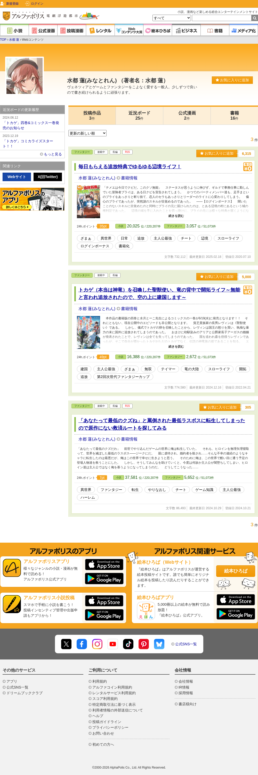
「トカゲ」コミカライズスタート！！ (32, 140)
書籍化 (124, 246)
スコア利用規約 (105, 699)
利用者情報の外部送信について (117, 710)
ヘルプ (97, 716)
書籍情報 (129, 178)
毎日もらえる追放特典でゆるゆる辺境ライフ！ (129, 166)
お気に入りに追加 (232, 80)
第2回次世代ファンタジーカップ (123, 377)
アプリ (11, 681)
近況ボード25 (139, 116)
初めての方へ (103, 744)
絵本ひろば (235, 571)
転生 (135, 490)
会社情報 (186, 681)
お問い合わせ (103, 733)
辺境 (204, 238)
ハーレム (87, 497)
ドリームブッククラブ (24, 693)
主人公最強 (163, 238)
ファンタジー (82, 152)
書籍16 (234, 116)
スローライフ (228, 238)
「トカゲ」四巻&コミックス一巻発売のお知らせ (32, 122)
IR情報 (184, 687)
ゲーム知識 (204, 490)
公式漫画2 (187, 116)
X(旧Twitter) (48, 177)
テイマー (168, 369)
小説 (120, 226)
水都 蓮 (14, 39)
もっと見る (53, 154)
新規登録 (12, 3)
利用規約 (99, 681)
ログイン (37, 3)
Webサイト (16, 177)
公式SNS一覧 (186, 644)
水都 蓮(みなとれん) (97, 178)
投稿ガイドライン (106, 722)
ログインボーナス (94, 246)
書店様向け (188, 704)
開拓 (242, 369)
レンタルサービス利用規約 (114, 693)
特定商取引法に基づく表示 (114, 704)
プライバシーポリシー (110, 727)
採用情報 (186, 693)
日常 (124, 238)
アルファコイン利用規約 (112, 687)
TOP (3, 39)
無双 (148, 369)
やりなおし (157, 490)
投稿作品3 (92, 116)
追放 (140, 238)
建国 (84, 369)
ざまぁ (85, 238)
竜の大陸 (191, 369)
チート (186, 238)
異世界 (106, 238)
